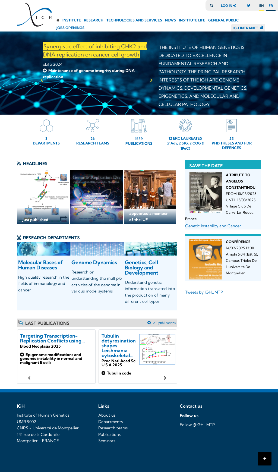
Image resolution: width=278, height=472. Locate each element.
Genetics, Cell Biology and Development (141, 267)
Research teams (113, 428)
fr (271, 6)
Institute (71, 20)
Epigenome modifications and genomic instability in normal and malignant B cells (51, 358)
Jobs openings (70, 28)
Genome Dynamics (94, 262)
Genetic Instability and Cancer (213, 226)
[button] (41, 80)
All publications (164, 323)
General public (223, 20)
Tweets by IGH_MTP (204, 292)
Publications (109, 434)
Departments (110, 421)
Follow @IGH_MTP (197, 424)
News (170, 20)
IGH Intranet (245, 28)
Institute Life (192, 20)
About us (106, 415)
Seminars (106, 440)
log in (230, 6)
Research (93, 20)
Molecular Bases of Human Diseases (40, 265)
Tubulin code (116, 373)
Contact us (191, 406)
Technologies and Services (134, 20)
